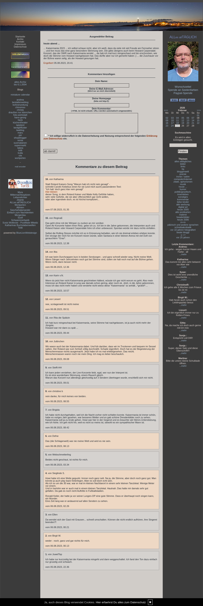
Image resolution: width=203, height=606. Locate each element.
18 (177, 123)
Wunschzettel (183, 86)
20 (188, 123)
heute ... (183, 186)
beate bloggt (183, 232)
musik (183, 184)
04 (177, 118)
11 (177, 120)
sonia (20, 140)
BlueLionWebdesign (26, 233)
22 (198, 123)
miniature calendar (20, 94)
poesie (183, 174)
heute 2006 (183, 219)
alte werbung (183, 204)
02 (167, 118)
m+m (183, 222)
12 (182, 120)
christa (20, 110)
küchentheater (20, 122)
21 (193, 123)
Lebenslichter (20, 197)
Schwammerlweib (20, 220)
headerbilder (182, 217)
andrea (20, 99)
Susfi (20, 217)
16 (167, 123)
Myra (20, 192)
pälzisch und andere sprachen (183, 224)
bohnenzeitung (20, 104)
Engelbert (48, 63)
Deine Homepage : (101, 99)
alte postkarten (183, 212)
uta (20, 155)
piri (20, 135)
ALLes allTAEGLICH (20, 202)
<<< (166, 110)
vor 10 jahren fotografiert (183, 230)
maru (20, 132)
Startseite (20, 36)
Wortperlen (20, 205)
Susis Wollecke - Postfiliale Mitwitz (20, 222)
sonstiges (183, 197)
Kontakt (20, 41)
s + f (183, 235)
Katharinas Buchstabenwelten (20, 225)
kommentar (183, 199)
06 (188, 118)
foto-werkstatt (20, 115)
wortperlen (20, 158)
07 (193, 118)
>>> (199, 110)
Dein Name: (101, 81)
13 (188, 120)
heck (20, 120)
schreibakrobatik (183, 227)
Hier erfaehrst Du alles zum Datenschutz (121, 602)
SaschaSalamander (20, 210)
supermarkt (20, 145)
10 (172, 120)
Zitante (20, 200)
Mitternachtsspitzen (20, 194)
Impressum (20, 44)
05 (182, 118)
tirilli (20, 150)
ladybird (20, 125)
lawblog (20, 130)
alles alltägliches (183, 161)
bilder (183, 164)
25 (177, 125)
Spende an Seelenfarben (183, 89)
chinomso (20, 107)
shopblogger (20, 137)
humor (183, 189)
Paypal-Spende (183, 93)
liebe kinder (183, 202)
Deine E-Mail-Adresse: (101, 89)
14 (193, 120)
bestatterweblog (20, 102)
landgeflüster (20, 127)
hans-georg (20, 117)
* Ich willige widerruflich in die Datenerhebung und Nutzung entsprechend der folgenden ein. (100, 141)
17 (172, 123)
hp (183, 169)
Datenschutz (20, 46)
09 (167, 120)
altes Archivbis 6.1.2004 (20, 83)
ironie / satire (183, 176)
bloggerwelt (183, 171)
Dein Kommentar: (101, 109)
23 (167, 125)
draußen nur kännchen (20, 112)
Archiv (20, 39)
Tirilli (20, 227)
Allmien (20, 207)
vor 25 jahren (183, 237)
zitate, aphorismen (182, 181)
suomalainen (20, 143)
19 (182, 123)
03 (172, 118)
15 (198, 120)
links (183, 166)
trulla (20, 153)
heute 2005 (183, 209)
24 (172, 125)
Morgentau (20, 215)
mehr (184, 254)
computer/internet (183, 179)
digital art (183, 207)
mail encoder (20, 167)
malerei (183, 214)
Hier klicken (51, 195)
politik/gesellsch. (183, 192)
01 (198, 115)
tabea (20, 148)
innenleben (183, 194)
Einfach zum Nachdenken (20, 212)
